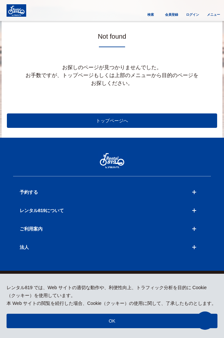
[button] (205, 320)
